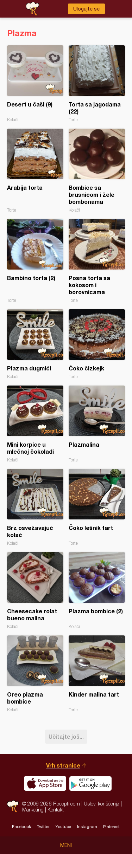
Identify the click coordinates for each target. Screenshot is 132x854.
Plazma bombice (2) (97, 590)
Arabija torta (35, 171)
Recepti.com (13, 806)
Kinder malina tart (97, 673)
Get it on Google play (90, 783)
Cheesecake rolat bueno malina (35, 590)
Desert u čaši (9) (35, 83)
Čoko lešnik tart (97, 507)
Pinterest (111, 826)
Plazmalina (97, 424)
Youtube (63, 826)
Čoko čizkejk (97, 344)
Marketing (33, 810)
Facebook (21, 826)
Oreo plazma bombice (35, 673)
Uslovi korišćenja (101, 804)
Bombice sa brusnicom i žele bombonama (97, 171)
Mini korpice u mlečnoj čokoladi (35, 424)
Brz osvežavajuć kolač (35, 507)
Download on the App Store (45, 783)
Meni (66, 845)
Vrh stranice (63, 765)
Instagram (87, 826)
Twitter (43, 826)
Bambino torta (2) (35, 261)
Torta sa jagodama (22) (97, 83)
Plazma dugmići (35, 344)
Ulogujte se (86, 9)
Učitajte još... (66, 736)
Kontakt (56, 810)
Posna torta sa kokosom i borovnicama (97, 261)
